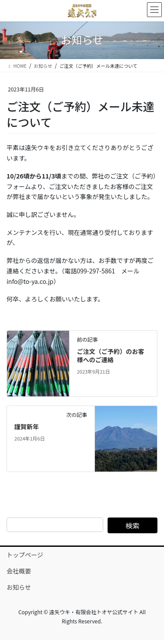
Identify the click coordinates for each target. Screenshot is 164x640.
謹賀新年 (26, 426)
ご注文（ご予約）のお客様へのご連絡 (110, 355)
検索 (133, 525)
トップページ (25, 554)
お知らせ (19, 587)
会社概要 (19, 571)
